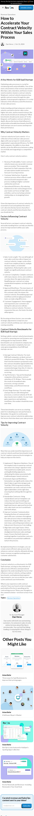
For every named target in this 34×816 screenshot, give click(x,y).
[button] (3, 7)
